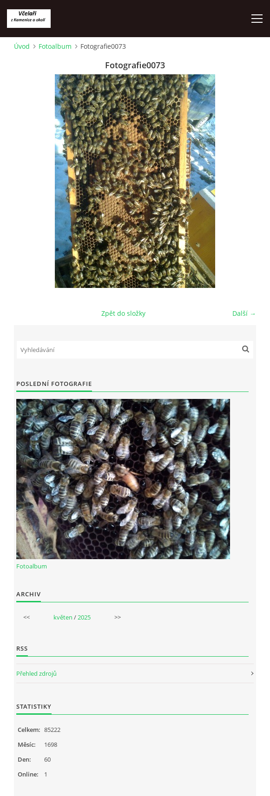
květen (62, 617)
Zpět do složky (123, 313)
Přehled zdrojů (36, 673)
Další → (244, 313)
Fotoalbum (55, 46)
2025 (84, 617)
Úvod (22, 46)
